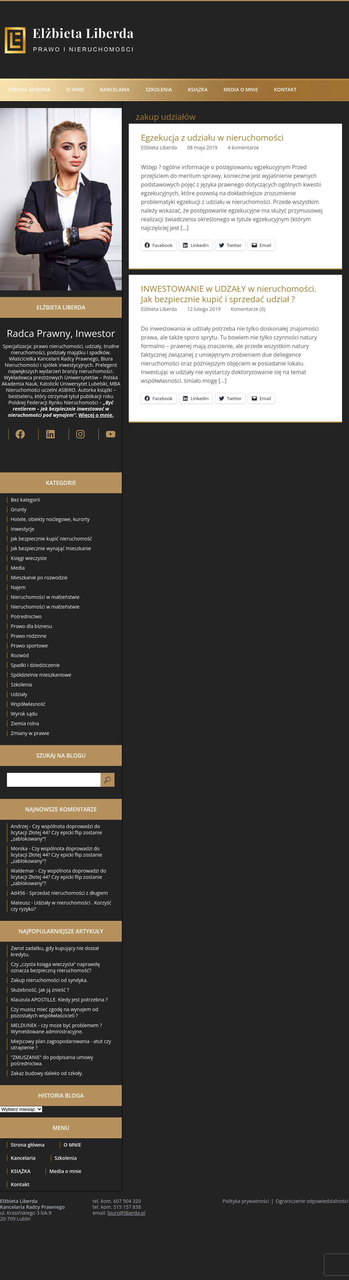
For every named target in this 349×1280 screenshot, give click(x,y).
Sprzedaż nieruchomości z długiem (68, 893)
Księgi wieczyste (29, 558)
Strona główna (29, 89)
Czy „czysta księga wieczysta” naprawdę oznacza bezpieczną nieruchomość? (55, 967)
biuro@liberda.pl (126, 1212)
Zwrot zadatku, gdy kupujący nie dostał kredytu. (55, 951)
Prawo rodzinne (29, 636)
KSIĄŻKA (197, 89)
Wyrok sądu (24, 713)
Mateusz (20, 902)
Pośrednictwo (26, 616)
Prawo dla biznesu (31, 626)
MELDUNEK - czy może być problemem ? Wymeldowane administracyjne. (56, 1028)
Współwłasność (28, 704)
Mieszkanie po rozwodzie (39, 577)
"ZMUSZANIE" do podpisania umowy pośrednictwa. (52, 1060)
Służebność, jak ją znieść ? (40, 989)
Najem (18, 587)
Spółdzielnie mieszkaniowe (41, 674)
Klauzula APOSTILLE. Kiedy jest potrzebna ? (59, 999)
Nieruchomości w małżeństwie (45, 597)
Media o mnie (241, 89)
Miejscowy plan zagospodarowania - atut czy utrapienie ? (61, 1044)
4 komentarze (243, 147)
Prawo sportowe (29, 645)
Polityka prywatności (246, 1201)
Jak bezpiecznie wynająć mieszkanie (51, 548)
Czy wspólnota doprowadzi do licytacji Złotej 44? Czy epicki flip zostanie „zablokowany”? (56, 832)
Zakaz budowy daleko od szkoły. (47, 1073)
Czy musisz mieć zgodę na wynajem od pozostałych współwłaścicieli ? (54, 1012)
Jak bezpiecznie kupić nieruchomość (51, 538)
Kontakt (285, 89)
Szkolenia (158, 89)
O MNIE (75, 89)
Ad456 (18, 893)
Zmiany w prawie (30, 733)
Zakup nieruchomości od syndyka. (49, 980)
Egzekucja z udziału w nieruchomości (212, 137)
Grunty (18, 509)
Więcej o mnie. (95, 415)
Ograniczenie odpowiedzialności (312, 1201)
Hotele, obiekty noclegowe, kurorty (50, 519)
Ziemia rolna (25, 723)
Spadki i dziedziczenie (35, 665)
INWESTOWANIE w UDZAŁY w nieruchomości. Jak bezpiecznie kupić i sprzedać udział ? (228, 293)
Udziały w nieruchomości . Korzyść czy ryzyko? (61, 905)
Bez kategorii (25, 499)
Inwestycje (22, 529)
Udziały (19, 694)
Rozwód (20, 655)
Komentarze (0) (248, 309)
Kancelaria (114, 89)
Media (18, 567)
